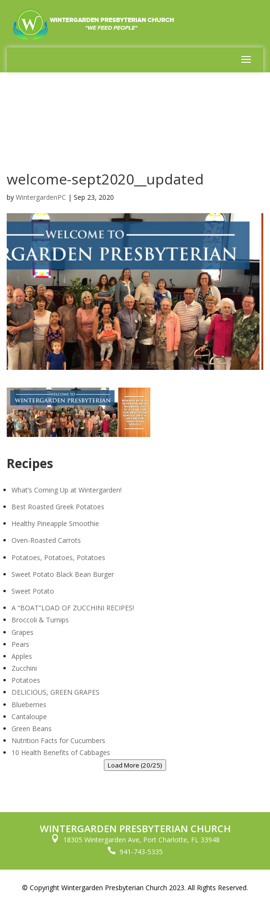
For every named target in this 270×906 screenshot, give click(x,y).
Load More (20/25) (135, 765)
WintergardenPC (41, 197)
